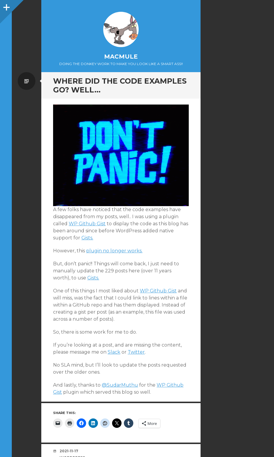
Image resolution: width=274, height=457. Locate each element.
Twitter (136, 352)
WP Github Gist (87, 223)
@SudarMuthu (120, 385)
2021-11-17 (69, 451)
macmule (121, 56)
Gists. (87, 238)
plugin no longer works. (114, 251)
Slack (114, 352)
